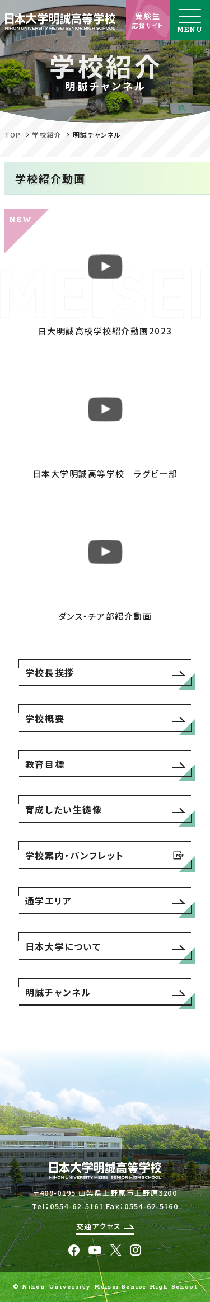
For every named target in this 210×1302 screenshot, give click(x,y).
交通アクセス (105, 1226)
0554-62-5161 (77, 1206)
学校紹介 (47, 134)
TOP (12, 134)
